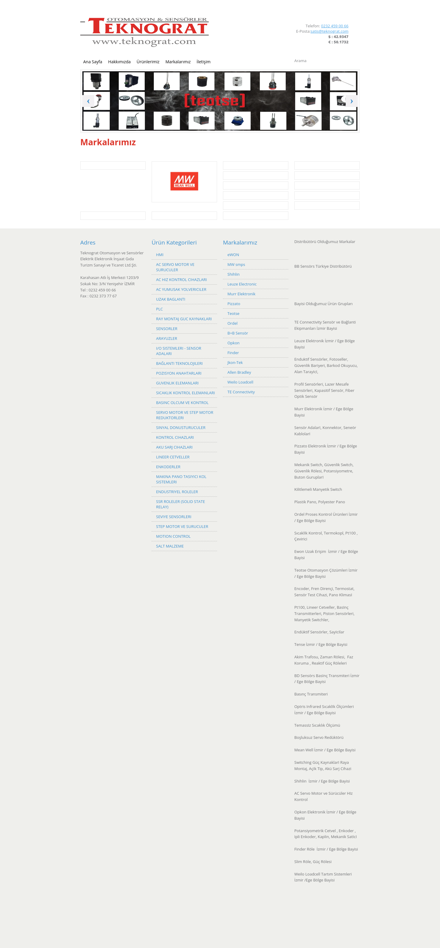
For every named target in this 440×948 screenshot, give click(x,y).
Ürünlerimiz (148, 61)
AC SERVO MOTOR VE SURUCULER (175, 267)
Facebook (335, 11)
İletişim (203, 61)
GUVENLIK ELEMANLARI (177, 383)
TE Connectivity (241, 392)
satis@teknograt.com (329, 31)
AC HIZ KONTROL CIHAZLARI (181, 279)
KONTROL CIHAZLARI (175, 437)
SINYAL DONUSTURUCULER (180, 427)
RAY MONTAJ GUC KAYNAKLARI (184, 318)
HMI (160, 254)
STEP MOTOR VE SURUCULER (182, 526)
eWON (233, 254)
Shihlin (233, 274)
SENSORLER (166, 328)
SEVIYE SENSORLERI (173, 516)
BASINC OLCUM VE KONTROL (182, 402)
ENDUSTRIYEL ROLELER (177, 491)
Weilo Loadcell (240, 382)
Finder (233, 352)
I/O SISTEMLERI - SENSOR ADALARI (178, 351)
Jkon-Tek (235, 362)
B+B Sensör (237, 333)
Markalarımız (178, 61)
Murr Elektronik (241, 293)
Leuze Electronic (242, 284)
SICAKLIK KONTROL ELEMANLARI (185, 392)
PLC (159, 309)
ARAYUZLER (166, 338)
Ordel (232, 323)
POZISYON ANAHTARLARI (179, 373)
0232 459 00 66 (334, 26)
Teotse (233, 313)
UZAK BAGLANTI (170, 299)
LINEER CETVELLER (172, 457)
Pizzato (233, 303)
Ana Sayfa (92, 61)
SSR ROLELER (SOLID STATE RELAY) (180, 504)
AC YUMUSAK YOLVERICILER (181, 289)
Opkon (233, 343)
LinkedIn (345, 11)
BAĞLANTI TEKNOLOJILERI (179, 363)
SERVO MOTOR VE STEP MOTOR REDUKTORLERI (184, 415)
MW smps (236, 264)
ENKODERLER (168, 466)
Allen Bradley (239, 372)
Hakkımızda (119, 61)
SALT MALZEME (170, 546)
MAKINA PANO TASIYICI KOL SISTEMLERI (181, 479)
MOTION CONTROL (173, 536)
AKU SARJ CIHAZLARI (174, 447)
